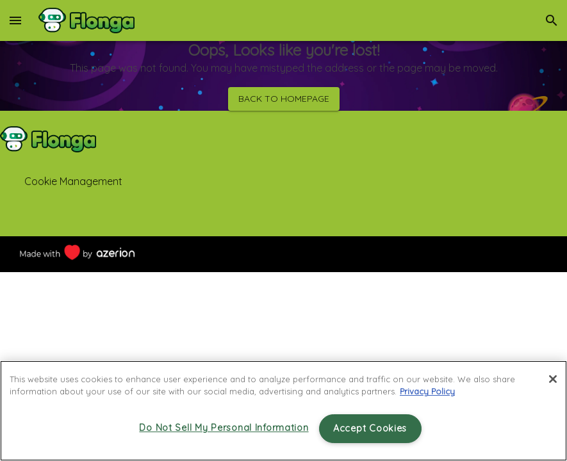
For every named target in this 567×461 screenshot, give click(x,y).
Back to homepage (284, 99)
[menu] (15, 20)
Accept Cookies (370, 428)
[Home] (86, 20)
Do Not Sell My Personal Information (223, 427)
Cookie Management (73, 181)
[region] (283, 410)
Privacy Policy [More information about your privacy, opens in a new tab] (427, 391)
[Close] (553, 379)
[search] (551, 20)
